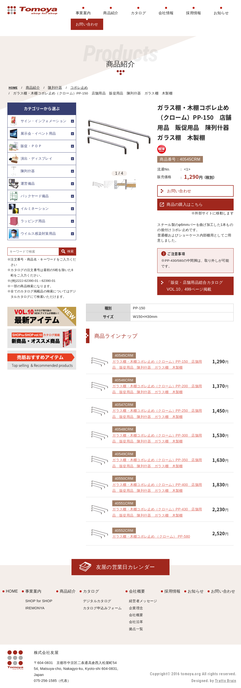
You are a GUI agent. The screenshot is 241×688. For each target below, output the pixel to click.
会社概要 (137, 591)
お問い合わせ (87, 24)
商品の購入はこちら (185, 204)
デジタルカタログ (97, 601)
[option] (119, 136)
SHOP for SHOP (38, 601)
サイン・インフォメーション (37, 121)
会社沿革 (136, 622)
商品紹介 (110, 13)
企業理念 (136, 608)
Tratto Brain (225, 680)
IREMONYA (34, 608)
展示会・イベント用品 (32, 134)
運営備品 (22, 184)
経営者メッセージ (143, 601)
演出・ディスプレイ (30, 159)
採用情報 (193, 13)
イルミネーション (29, 209)
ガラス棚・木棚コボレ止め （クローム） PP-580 (151, 536)
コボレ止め (79, 88)
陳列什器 (55, 88)
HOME (13, 88)
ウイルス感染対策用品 (32, 234)
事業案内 (83, 13)
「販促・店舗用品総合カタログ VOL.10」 (195, 286)
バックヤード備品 (29, 196)
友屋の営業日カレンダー (125, 567)
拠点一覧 (136, 629)
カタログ (138, 13)
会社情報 (165, 13)
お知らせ (221, 13)
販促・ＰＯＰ (25, 146)
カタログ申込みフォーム (102, 608)
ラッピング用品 (27, 221)
